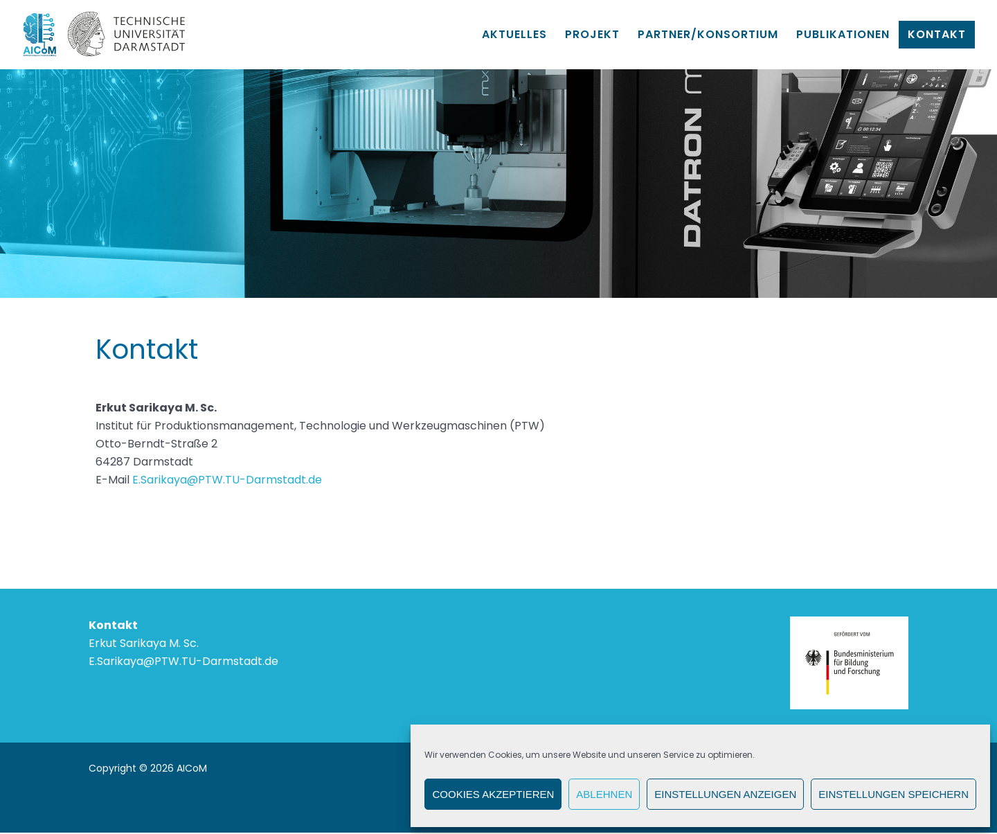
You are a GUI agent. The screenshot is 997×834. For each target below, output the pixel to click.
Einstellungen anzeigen (725, 794)
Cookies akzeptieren (493, 794)
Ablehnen (604, 794)
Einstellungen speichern (893, 794)
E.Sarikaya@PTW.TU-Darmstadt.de (227, 480)
